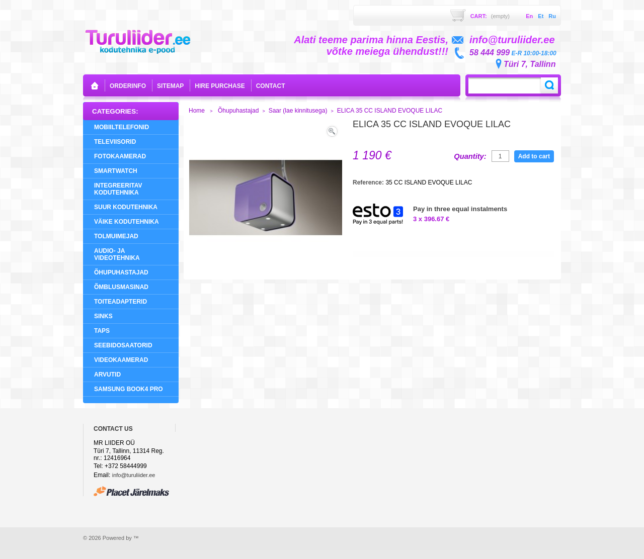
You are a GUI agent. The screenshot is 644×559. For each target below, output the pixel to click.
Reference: (369, 182)
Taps (102, 330)
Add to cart (534, 156)
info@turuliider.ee (133, 475)
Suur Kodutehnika (125, 207)
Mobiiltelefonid (121, 127)
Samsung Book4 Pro (128, 389)
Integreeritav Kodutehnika (118, 189)
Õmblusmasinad (121, 287)
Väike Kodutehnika (126, 221)
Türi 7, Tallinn (529, 64)
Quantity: (470, 156)
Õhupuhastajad (121, 272)
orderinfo (128, 85)
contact (270, 85)
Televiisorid (115, 141)
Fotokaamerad (120, 156)
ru (552, 16)
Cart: (490, 16)
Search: (549, 85)
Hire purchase (220, 85)
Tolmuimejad (116, 236)
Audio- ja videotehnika (117, 254)
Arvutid (107, 374)
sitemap (170, 85)
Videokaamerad (121, 359)
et (540, 16)
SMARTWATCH (115, 170)
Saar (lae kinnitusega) (298, 110)
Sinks (103, 316)
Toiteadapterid (120, 301)
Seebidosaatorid (123, 345)
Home (197, 110)
